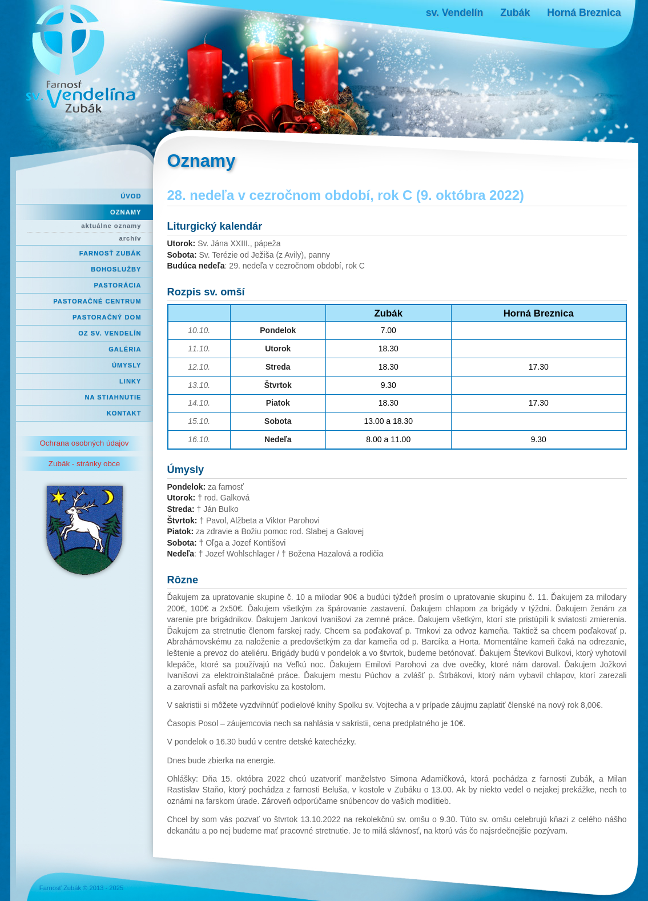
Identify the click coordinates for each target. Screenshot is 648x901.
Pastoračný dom (107, 317)
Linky (130, 381)
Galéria (124, 349)
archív (130, 238)
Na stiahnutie (113, 397)
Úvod (130, 196)
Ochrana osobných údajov (83, 443)
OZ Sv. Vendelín (109, 333)
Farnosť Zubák (110, 253)
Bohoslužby (116, 269)
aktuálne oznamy (111, 225)
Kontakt (124, 413)
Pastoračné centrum (97, 301)
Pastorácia (118, 285)
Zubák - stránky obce (84, 463)
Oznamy (125, 212)
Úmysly (127, 365)
